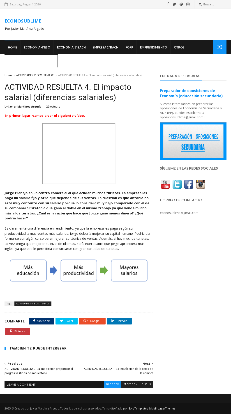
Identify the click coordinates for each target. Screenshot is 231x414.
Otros (179, 47)
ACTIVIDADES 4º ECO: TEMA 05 (35, 75)
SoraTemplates (138, 408)
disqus (146, 384)
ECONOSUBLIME (23, 21)
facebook (130, 384)
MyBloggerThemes (163, 408)
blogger (112, 384)
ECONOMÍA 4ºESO (37, 47)
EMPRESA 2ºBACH (105, 47)
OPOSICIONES (18, 61)
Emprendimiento (153, 47)
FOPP (129, 47)
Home (12, 47)
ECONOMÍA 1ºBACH (71, 47)
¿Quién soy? (44, 61)
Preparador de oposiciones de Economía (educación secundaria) (191, 93)
